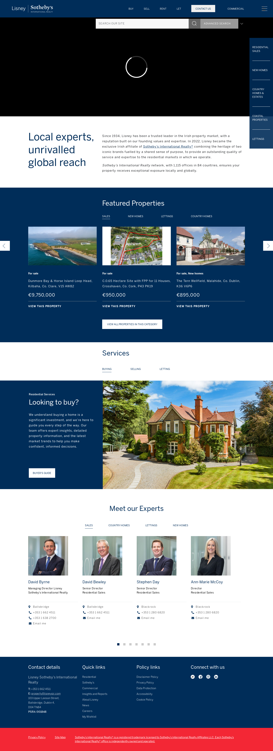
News (85, 705)
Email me (39, 623)
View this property (44, 306)
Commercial (236, 8)
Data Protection (146, 688)
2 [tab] (124, 644)
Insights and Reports (94, 694)
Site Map (60, 737)
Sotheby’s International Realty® (168, 146)
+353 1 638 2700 (44, 618)
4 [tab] (136, 644)
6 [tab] (148, 644)
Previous (5, 246)
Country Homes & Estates (258, 93)
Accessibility (144, 694)
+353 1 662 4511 (44, 612)
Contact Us (203, 8)
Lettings (258, 139)
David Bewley (94, 582)
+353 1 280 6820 (153, 612)
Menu (264, 9)
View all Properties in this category (132, 324)
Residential (89, 677)
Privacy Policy (145, 682)
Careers (87, 711)
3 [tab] (130, 644)
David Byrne (39, 582)
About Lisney (90, 699)
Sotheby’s (88, 682)
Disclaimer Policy (147, 677)
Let (179, 8)
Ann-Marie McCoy (207, 582)
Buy (131, 8)
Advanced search (223, 22)
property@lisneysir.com (46, 693)
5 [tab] (142, 644)
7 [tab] (155, 644)
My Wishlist (89, 716)
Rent (163, 8)
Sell (147, 8)
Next (268, 246)
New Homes (260, 70)
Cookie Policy (144, 699)
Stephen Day (148, 582)
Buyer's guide (42, 473)
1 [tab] (118, 644)
